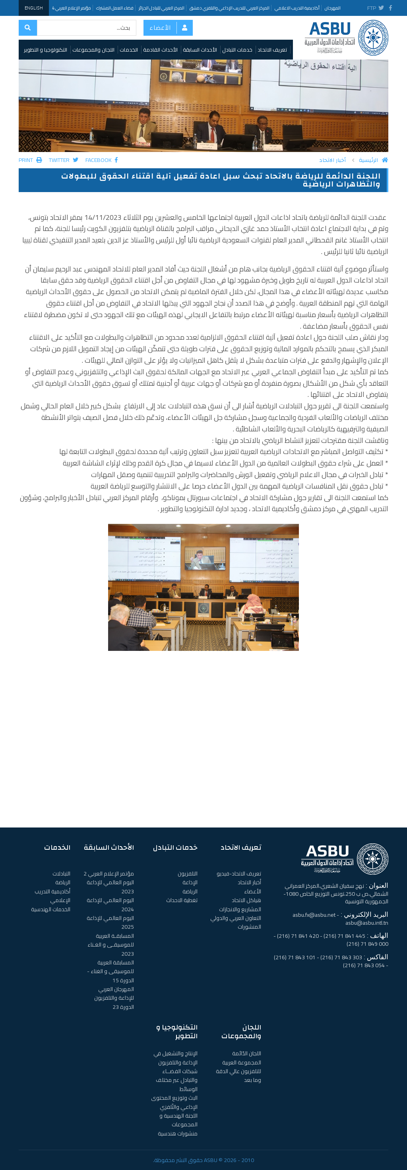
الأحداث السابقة (200, 49)
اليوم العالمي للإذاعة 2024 (110, 904)
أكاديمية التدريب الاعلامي (297, 8)
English (34, 8)
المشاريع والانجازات (240, 909)
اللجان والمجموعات (93, 49)
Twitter (63, 160)
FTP (372, 8)
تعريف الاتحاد (272, 49)
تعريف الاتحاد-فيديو (239, 873)
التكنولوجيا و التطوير (45, 49)
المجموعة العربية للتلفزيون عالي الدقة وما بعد (238, 1071)
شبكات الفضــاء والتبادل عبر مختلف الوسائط (177, 1080)
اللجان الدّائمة (246, 1053)
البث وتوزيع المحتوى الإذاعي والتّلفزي (174, 1102)
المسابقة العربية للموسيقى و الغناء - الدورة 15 (110, 971)
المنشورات (249, 927)
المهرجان (333, 8)
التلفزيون (188, 873)
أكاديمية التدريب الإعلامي (52, 895)
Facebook (101, 160)
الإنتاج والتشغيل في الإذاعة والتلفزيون (175, 1057)
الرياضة (190, 891)
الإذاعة (190, 882)
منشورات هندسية (178, 1133)
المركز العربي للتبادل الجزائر (161, 8)
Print (30, 160)
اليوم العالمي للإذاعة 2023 (110, 886)
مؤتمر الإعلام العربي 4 (71, 8)
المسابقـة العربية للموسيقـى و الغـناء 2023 (110, 945)
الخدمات (129, 49)
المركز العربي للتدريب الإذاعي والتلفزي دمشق (229, 8)
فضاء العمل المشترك (115, 8)
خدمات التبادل (237, 49)
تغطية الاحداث (182, 900)
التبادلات (61, 873)
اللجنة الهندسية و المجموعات (178, 1120)
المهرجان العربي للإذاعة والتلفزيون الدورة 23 (114, 998)
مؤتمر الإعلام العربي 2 (108, 873)
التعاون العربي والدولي (235, 918)
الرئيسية (373, 160)
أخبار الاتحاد (332, 160)
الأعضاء (160, 27)
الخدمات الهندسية (50, 909)
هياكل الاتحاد (246, 900)
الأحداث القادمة (160, 49)
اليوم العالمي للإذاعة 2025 (110, 922)
